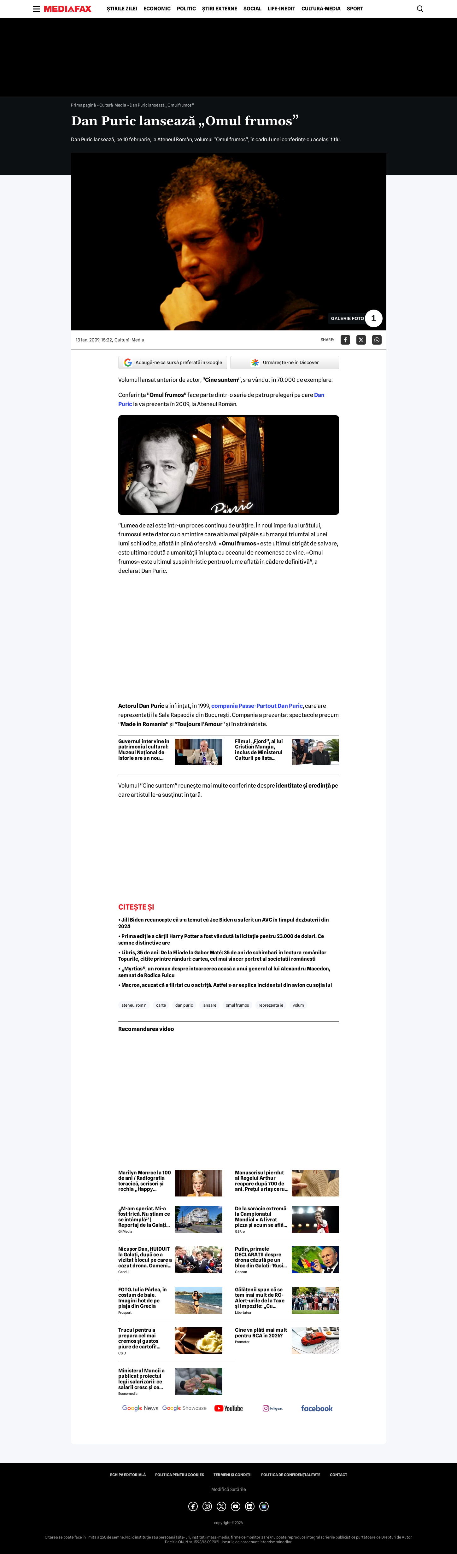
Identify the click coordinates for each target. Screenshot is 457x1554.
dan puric (184, 1005)
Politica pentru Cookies (179, 1475)
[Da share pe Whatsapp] (377, 340)
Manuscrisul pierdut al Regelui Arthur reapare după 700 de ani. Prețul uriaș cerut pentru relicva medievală (261, 1181)
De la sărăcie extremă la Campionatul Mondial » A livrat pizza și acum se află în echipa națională (260, 1217)
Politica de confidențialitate (290, 1475)
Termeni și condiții (233, 1475)
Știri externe (219, 8)
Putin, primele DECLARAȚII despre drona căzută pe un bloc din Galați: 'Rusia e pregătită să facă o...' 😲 (261, 1257)
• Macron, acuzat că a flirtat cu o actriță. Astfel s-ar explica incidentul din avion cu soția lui (225, 985)
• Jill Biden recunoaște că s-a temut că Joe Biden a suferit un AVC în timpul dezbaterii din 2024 (223, 923)
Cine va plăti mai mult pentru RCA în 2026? (261, 1332)
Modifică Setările (228, 1489)
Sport (355, 8)
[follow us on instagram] (273, 1409)
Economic (157, 8)
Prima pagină (83, 105)
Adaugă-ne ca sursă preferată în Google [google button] (172, 362)
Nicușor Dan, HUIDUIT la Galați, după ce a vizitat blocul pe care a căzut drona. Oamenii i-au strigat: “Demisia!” (145, 1257)
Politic (186, 8)
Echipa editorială (128, 1475)
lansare (209, 1005)
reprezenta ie (271, 1005)
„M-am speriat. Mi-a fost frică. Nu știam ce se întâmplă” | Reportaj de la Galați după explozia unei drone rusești (144, 1217)
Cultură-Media (321, 8)
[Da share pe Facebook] (345, 340)
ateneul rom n (134, 1005)
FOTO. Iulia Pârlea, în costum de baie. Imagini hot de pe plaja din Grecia (142, 1298)
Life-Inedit (281, 8)
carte (161, 1005)
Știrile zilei (122, 8)
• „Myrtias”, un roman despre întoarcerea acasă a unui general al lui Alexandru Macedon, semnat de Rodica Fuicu (224, 972)
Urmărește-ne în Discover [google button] (284, 362)
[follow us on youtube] (229, 1409)
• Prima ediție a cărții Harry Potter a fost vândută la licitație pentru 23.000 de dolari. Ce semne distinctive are (221, 939)
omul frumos (237, 1005)
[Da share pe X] (361, 340)
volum (298, 1005)
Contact (338, 1475)
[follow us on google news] (140, 1409)
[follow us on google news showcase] (184, 1409)
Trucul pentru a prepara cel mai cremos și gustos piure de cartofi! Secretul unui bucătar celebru (144, 1338)
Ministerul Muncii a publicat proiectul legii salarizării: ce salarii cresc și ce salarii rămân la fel (141, 1379)
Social (252, 8)
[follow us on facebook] (317, 1408)
